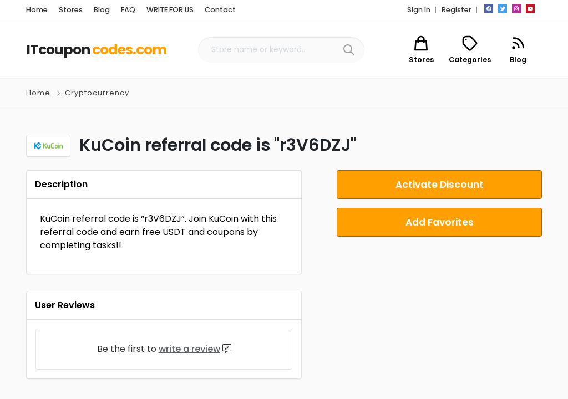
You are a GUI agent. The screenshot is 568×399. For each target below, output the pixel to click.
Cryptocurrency (97, 93)
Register (456, 9)
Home (38, 93)
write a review (189, 348)
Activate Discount (439, 184)
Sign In (418, 9)
